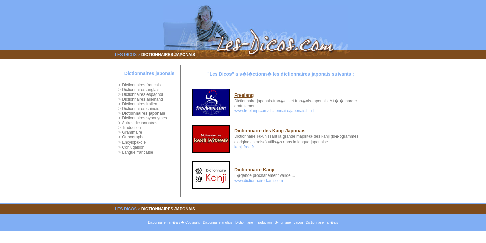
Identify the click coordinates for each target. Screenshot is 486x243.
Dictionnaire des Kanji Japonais (270, 130)
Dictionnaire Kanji (254, 169)
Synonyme (283, 222)
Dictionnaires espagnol (142, 94)
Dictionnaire (244, 222)
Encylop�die (134, 142)
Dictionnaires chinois (140, 108)
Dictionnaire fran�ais (164, 222)
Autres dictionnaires (139, 122)
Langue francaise (137, 152)
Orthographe (133, 137)
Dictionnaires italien (139, 104)
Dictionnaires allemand (142, 99)
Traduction (131, 127)
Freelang (244, 95)
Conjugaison (133, 147)
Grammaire (132, 132)
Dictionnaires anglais (140, 89)
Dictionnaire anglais (217, 222)
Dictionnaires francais (141, 85)
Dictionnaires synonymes (144, 118)
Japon (298, 222)
